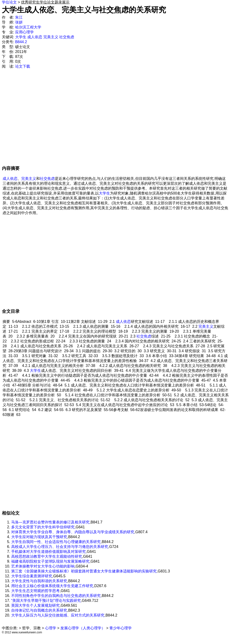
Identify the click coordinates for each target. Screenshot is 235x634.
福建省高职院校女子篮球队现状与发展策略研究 (50, 561)
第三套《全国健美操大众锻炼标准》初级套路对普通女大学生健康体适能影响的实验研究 (84, 571)
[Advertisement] (46, 119)
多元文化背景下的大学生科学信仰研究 (43, 527)
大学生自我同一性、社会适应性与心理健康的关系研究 (56, 542)
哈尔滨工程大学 (28, 27)
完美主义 (50, 37)
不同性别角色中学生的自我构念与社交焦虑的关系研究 (56, 596)
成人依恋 (34, 37)
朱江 (19, 17)
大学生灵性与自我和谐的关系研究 (39, 581)
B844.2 (21, 42)
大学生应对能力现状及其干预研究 (39, 537)
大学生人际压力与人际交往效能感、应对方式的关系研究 (57, 615)
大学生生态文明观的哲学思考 (35, 591)
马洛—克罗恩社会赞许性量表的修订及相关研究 (50, 522)
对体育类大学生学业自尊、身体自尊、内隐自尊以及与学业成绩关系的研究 (72, 532)
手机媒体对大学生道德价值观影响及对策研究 (48, 552)
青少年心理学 (120, 628)
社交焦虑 (66, 37)
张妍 (19, 22)
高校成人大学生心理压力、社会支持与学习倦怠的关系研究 (59, 547)
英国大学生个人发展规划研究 (35, 605)
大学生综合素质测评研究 (31, 576)
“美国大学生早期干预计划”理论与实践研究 (46, 601)
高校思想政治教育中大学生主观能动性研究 (46, 556)
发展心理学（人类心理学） (82, 628)
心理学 (50, 628)
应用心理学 (24, 32)
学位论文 (9, 2)
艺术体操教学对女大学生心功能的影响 (43, 566)
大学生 (20, 37)
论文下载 (22, 66)
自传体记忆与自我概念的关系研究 (39, 610)
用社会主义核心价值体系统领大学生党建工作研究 (52, 586)
